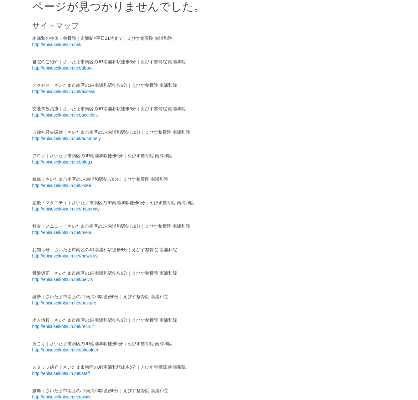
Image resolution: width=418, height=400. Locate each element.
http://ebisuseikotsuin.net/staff (61, 373)
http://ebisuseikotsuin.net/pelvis (62, 279)
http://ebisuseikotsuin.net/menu (62, 232)
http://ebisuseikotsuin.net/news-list (65, 255)
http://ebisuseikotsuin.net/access (63, 91)
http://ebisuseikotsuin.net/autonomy (66, 138)
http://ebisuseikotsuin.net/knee (61, 185)
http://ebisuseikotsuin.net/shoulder (65, 349)
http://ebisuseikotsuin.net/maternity (66, 208)
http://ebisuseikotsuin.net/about (62, 67)
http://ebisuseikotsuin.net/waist (62, 396)
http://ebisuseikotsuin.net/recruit (63, 326)
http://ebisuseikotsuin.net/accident (65, 114)
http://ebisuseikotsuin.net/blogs (62, 161)
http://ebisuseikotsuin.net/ (57, 44)
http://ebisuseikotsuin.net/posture (64, 302)
